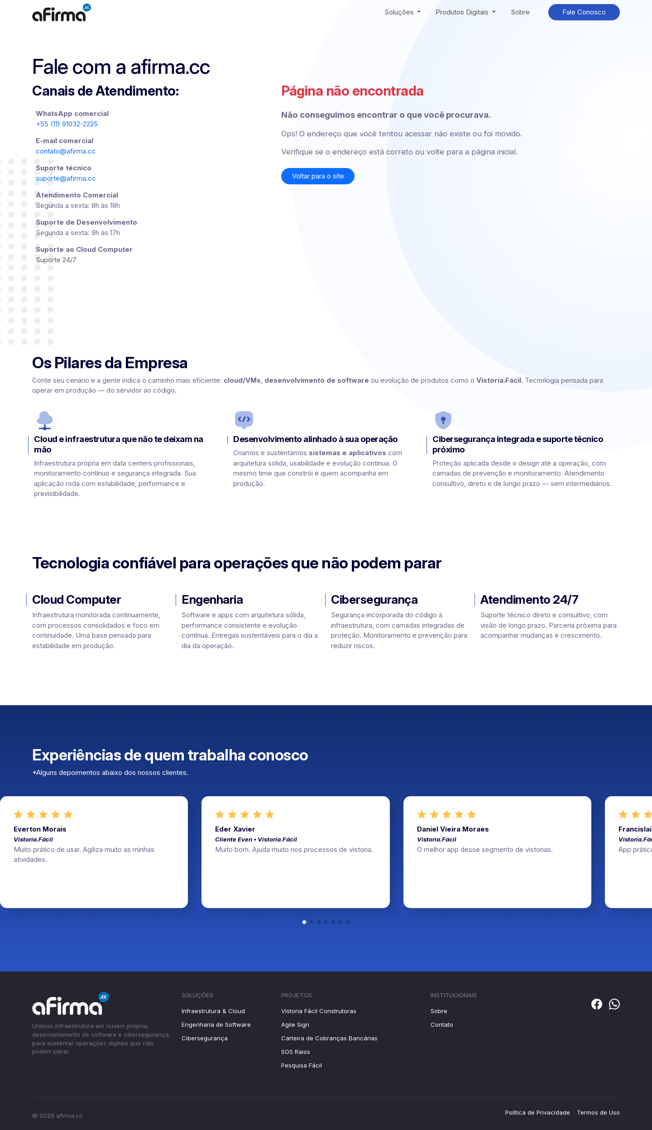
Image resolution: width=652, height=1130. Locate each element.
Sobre (520, 12)
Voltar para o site (318, 176)
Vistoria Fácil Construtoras (318, 1011)
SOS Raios (295, 1051)
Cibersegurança (205, 1038)
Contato (442, 1024)
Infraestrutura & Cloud (213, 1011)
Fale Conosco (584, 12)
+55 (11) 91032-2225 (67, 124)
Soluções (400, 12)
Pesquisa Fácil (301, 1065)
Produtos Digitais (463, 12)
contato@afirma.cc (66, 151)
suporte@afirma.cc (66, 178)
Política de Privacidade (537, 1112)
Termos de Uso (598, 1112)
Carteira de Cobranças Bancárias (329, 1038)
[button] (304, 922)
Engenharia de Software (216, 1024)
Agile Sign (295, 1024)
